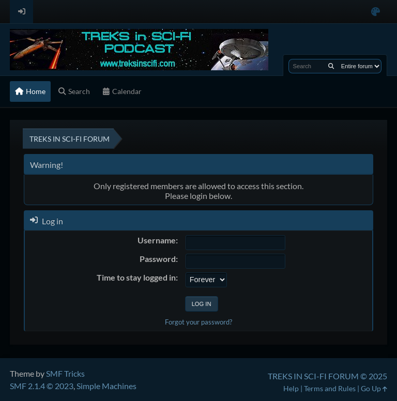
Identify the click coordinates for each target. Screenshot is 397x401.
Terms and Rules (330, 388)
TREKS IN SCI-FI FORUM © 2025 (327, 376)
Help (291, 388)
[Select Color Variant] (375, 11)
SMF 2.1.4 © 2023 (41, 386)
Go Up (374, 388)
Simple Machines (106, 386)
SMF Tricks (65, 373)
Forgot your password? (198, 322)
